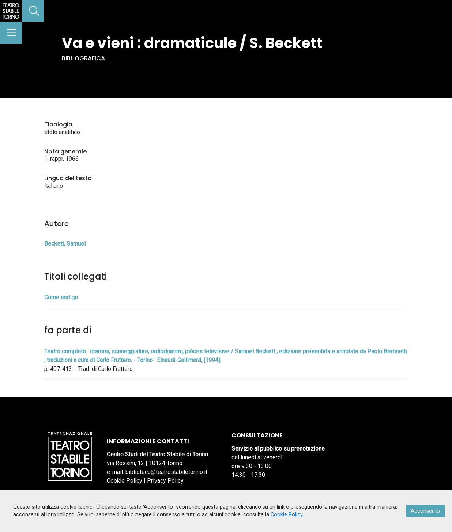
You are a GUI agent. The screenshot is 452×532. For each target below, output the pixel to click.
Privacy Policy (165, 480)
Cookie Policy (124, 480)
